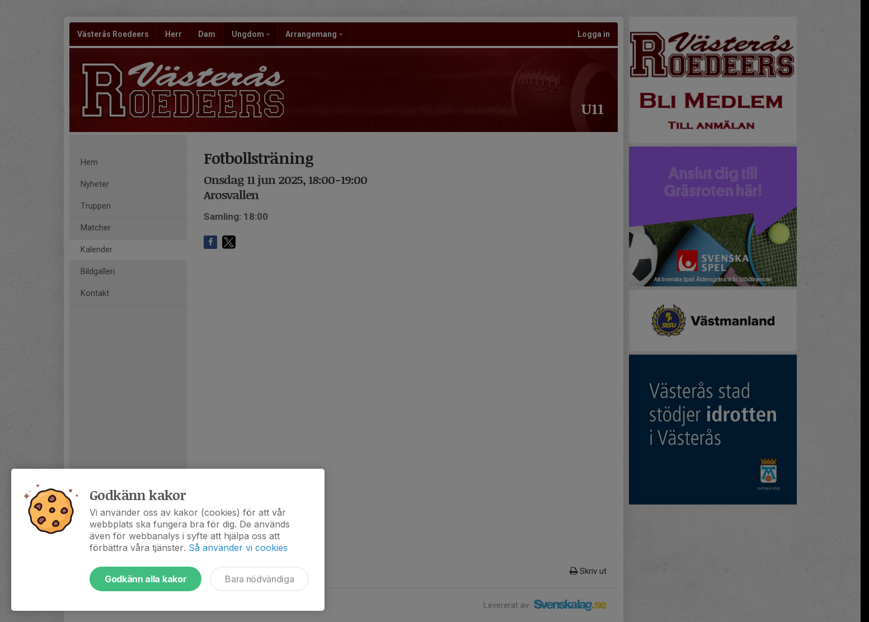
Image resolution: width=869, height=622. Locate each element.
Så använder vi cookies (238, 547)
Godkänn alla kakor (145, 579)
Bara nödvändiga (259, 579)
